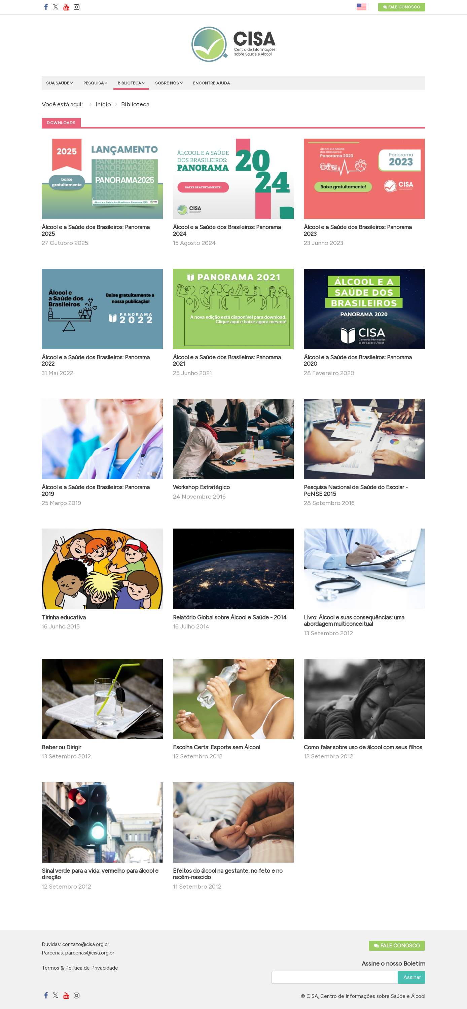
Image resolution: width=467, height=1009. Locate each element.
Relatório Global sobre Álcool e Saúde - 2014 (230, 617)
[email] (349, 977)
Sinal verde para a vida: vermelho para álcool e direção (100, 874)
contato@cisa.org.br (85, 944)
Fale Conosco (401, 7)
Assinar (411, 977)
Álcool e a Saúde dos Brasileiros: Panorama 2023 (358, 230)
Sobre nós (167, 83)
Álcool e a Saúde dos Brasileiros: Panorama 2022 (96, 360)
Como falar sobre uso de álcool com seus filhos (363, 747)
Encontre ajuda (211, 83)
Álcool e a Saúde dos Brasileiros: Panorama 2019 (96, 490)
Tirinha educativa (64, 617)
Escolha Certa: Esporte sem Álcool (216, 747)
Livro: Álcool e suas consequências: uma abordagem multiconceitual (354, 620)
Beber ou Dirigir (61, 747)
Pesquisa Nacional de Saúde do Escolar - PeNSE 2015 (356, 490)
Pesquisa (93, 83)
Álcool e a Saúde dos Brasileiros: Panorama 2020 (358, 360)
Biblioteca (129, 83)
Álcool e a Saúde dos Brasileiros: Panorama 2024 (227, 230)
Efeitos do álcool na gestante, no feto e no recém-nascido (228, 874)
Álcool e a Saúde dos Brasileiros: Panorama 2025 (96, 230)
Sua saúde (57, 83)
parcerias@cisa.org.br (89, 953)
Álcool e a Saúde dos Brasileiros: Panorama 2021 (227, 360)
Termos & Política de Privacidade (80, 968)
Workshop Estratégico (201, 487)
